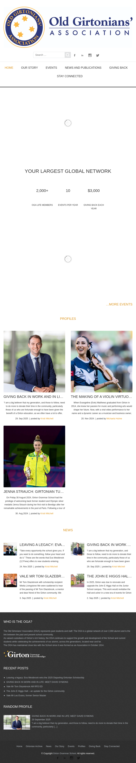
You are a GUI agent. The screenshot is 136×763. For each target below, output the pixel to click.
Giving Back (118, 67)
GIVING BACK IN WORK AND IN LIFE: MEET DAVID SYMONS (36, 681)
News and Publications (83, 67)
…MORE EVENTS (119, 304)
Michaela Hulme (114, 418)
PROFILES (68, 318)
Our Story (29, 67)
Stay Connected (70, 76)
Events (51, 67)
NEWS (68, 530)
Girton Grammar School (64, 752)
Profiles (81, 745)
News (49, 745)
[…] (55, 726)
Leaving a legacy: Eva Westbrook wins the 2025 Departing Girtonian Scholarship (44, 677)
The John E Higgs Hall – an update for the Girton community (34, 690)
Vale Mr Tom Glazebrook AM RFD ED (24, 686)
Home (9, 67)
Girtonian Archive (35, 745)
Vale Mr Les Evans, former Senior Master (25, 695)
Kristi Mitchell (47, 418)
